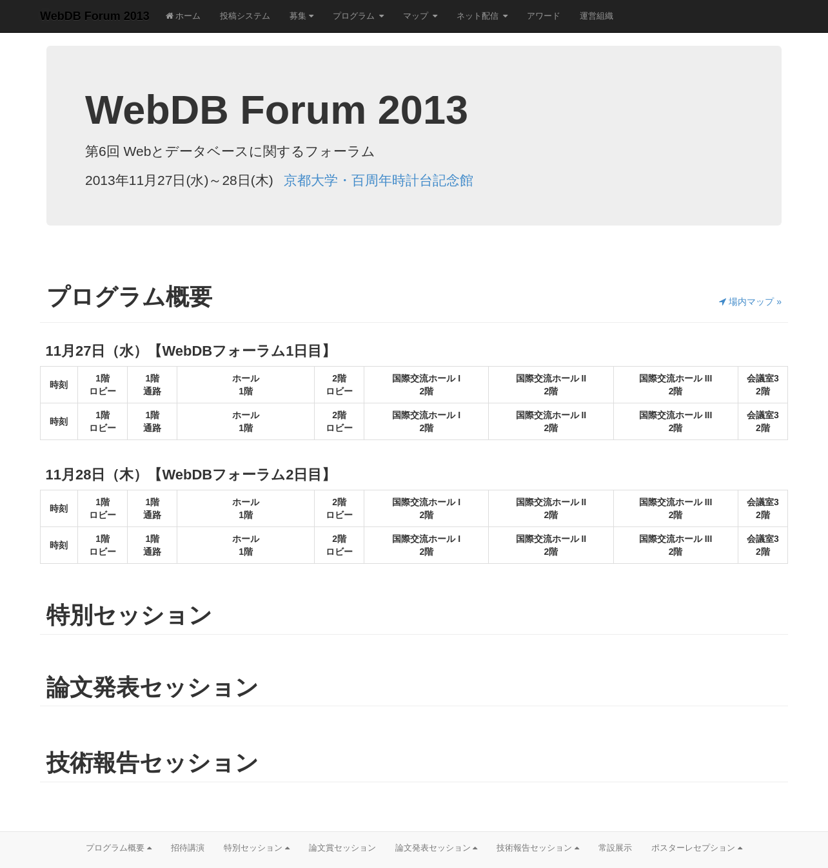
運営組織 (596, 16)
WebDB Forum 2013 (95, 16)
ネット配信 (477, 16)
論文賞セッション (342, 848)
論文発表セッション (436, 848)
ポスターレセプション (696, 848)
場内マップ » (750, 301)
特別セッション (257, 848)
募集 (301, 16)
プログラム (354, 16)
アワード (543, 16)
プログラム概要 (119, 848)
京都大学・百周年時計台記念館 (378, 180)
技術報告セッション (538, 848)
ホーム (183, 16)
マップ (415, 16)
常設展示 (615, 848)
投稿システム (245, 16)
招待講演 (187, 848)
